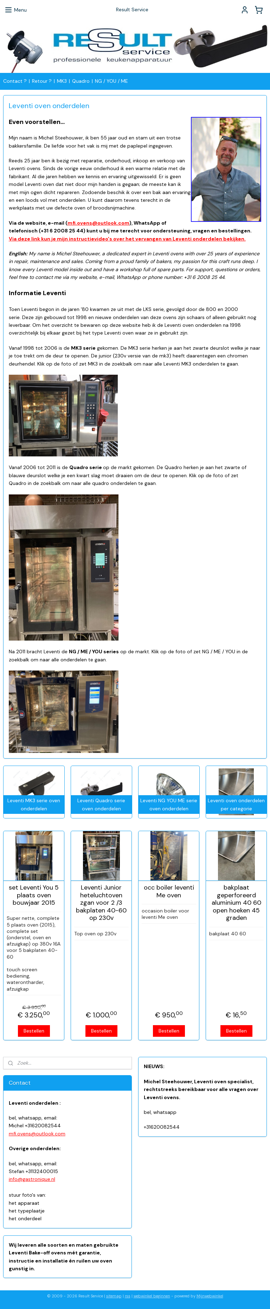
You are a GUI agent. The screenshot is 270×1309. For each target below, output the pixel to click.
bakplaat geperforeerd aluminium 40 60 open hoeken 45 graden (236, 903)
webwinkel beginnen (152, 1296)
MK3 (62, 81)
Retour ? (42, 81)
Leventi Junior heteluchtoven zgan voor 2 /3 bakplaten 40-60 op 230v (101, 903)
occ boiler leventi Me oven (169, 891)
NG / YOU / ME (111, 81)
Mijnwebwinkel (210, 1296)
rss (127, 1296)
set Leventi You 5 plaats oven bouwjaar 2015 (34, 895)
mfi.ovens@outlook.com (98, 223)
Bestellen (34, 1030)
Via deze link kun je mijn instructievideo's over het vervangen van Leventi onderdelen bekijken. (127, 238)
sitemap (114, 1296)
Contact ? (15, 81)
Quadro (81, 81)
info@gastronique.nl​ (32, 1179)
